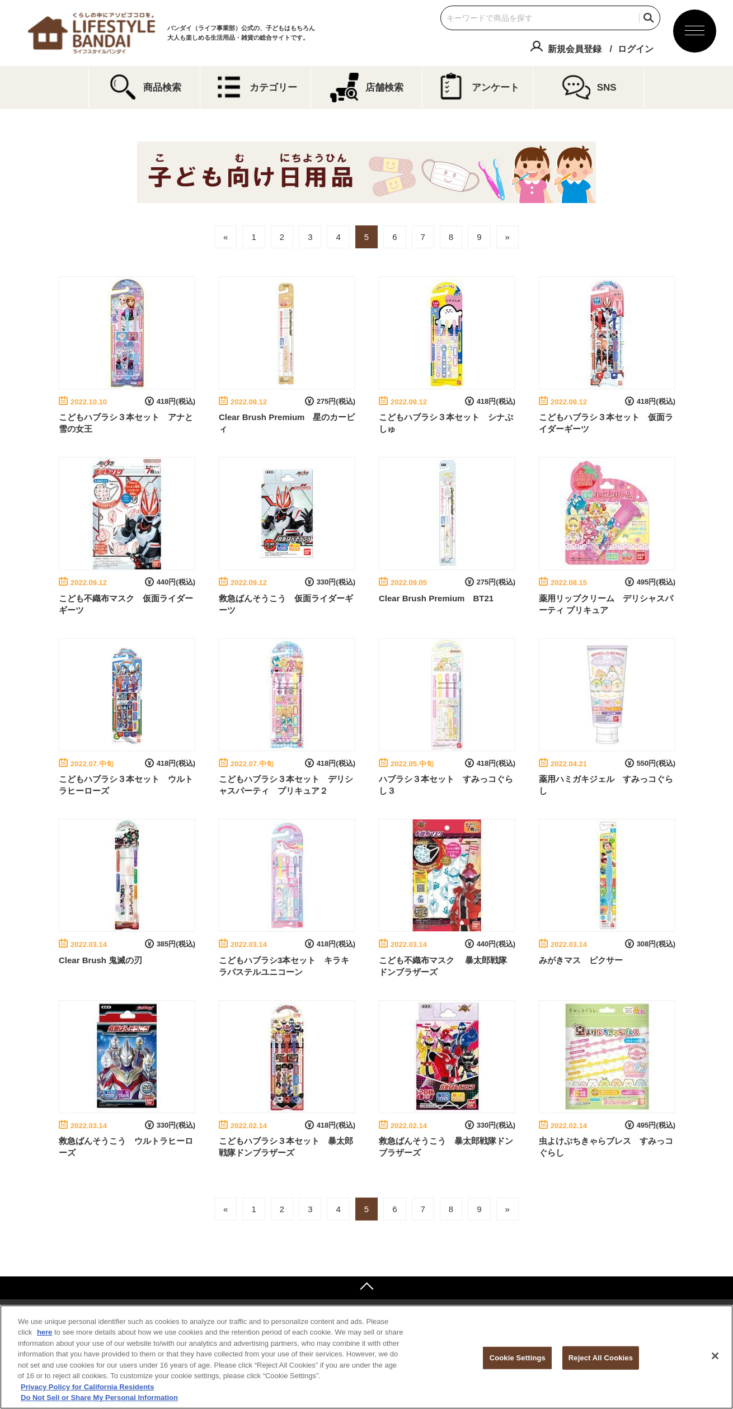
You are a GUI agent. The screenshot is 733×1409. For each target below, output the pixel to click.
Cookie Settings (518, 1358)
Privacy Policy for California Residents (87, 1387)
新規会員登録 (575, 49)
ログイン (636, 49)
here (44, 1332)
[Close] (715, 1356)
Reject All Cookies (600, 1358)
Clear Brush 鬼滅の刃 (100, 960)
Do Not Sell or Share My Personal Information (99, 1397)
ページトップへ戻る (366, 1287)
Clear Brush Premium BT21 (436, 598)
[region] (366, 1357)
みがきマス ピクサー (581, 960)
